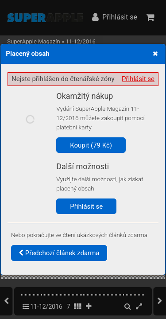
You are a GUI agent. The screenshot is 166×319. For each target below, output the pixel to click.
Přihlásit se (138, 79)
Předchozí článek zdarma (59, 253)
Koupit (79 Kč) (91, 145)
